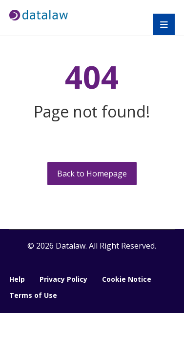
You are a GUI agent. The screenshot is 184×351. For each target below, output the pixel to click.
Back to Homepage (92, 173)
